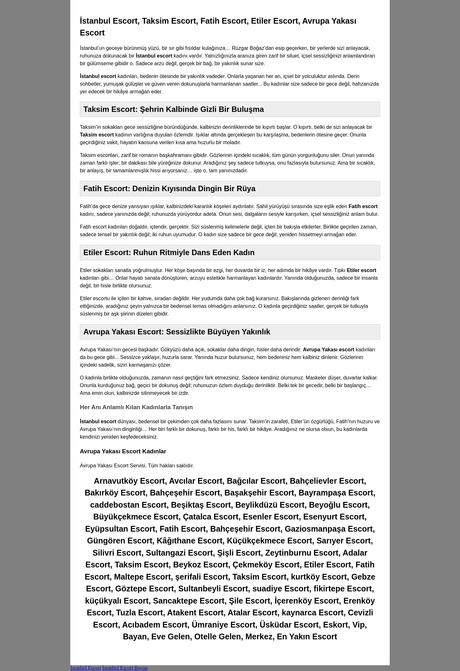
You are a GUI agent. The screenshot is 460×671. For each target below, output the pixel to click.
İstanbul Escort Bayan (124, 668)
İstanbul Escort (85, 668)
